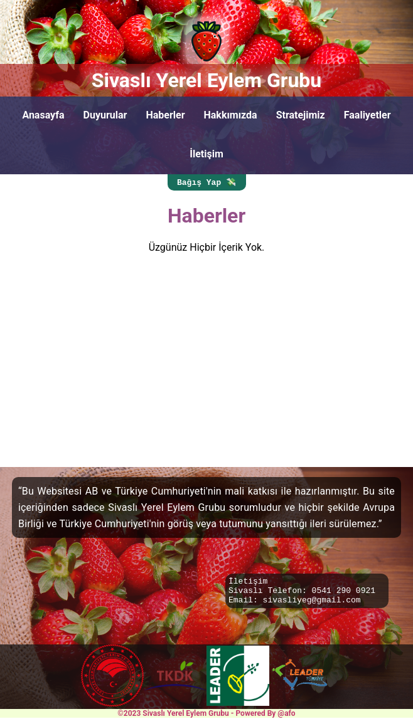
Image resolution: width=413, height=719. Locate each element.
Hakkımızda (230, 115)
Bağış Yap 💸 (206, 183)
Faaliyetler (367, 115)
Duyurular (105, 115)
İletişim (206, 154)
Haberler (165, 115)
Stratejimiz (300, 115)
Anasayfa (43, 115)
